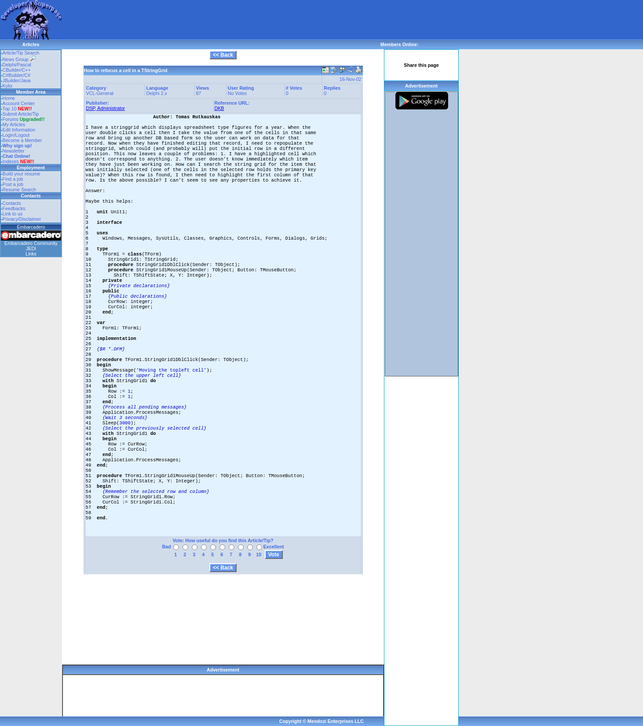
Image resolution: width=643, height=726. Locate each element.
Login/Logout (16, 135)
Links (31, 253)
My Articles (14, 124)
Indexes (11, 161)
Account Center (19, 103)
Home (9, 98)
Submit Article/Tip (21, 114)
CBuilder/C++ (17, 70)
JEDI (31, 248)
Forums (24, 119)
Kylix (8, 85)
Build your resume (21, 173)
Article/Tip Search (21, 52)
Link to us (13, 213)
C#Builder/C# (16, 75)
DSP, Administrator (105, 108)
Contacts (12, 203)
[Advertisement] (222, 20)
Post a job (13, 184)
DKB (219, 108)
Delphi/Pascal (17, 64)
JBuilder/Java (17, 80)
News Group (19, 59)
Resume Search (19, 189)
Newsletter (14, 150)
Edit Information (19, 129)
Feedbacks (14, 208)
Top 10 (10, 108)
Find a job (13, 179)
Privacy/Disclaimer (22, 219)
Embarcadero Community (31, 243)
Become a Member (22, 140)
